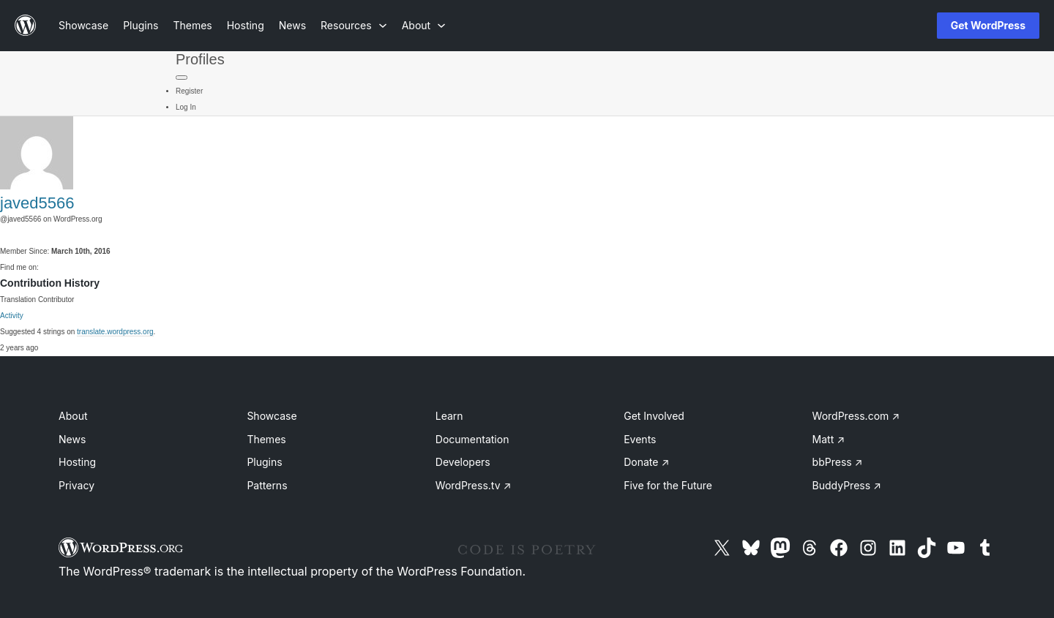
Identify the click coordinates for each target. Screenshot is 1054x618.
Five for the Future (668, 485)
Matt (828, 439)
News (72, 439)
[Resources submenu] (354, 25)
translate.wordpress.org (115, 332)
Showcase (271, 416)
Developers (463, 462)
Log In (186, 107)
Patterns (267, 485)
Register (189, 91)
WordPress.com (856, 416)
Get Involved (654, 416)
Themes (266, 439)
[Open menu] (901, 25)
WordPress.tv (474, 485)
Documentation (472, 439)
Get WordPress (988, 25)
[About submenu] (424, 25)
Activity (11, 316)
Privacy (76, 485)
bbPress (837, 462)
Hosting (77, 462)
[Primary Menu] (181, 77)
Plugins (264, 462)
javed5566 (37, 203)
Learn (449, 416)
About (73, 416)
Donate (646, 462)
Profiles (200, 59)
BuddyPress (846, 485)
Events (640, 439)
